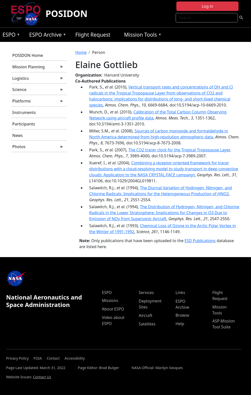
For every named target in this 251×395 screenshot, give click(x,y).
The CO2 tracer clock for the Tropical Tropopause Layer (179, 150)
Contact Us (42, 377)
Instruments (24, 112)
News (17, 135)
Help (179, 323)
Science (37, 91)
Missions (110, 300)
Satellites (147, 324)
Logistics (37, 80)
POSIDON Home (27, 55)
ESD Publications (200, 240)
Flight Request (92, 34)
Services (146, 292)
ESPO (10, 35)
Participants (23, 124)
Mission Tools (142, 35)
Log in (207, 6)
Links (180, 292)
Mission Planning (37, 68)
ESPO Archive (46, 35)
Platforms (37, 102)
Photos (37, 148)
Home (81, 52)
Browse (182, 315)
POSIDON (67, 13)
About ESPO (113, 309)
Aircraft (145, 315)
